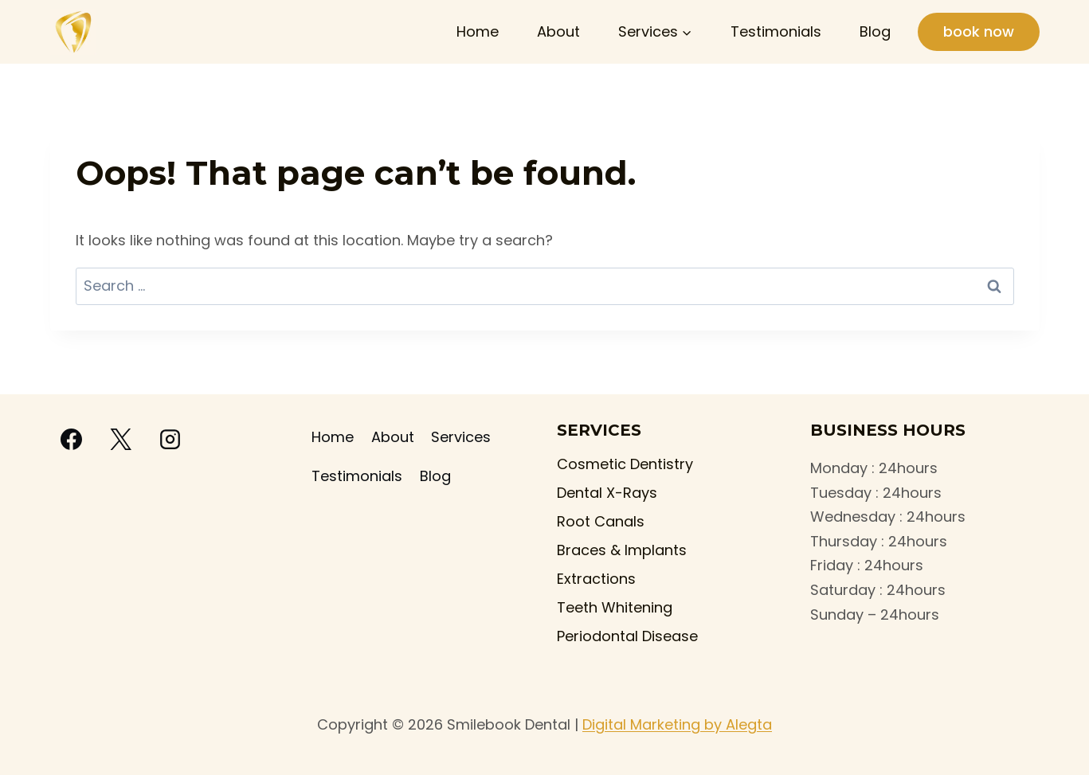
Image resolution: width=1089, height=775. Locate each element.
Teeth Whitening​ (614, 607)
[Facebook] (71, 439)
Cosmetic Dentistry (625, 464)
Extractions (596, 579)
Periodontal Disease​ (627, 636)
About (558, 31)
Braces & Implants (622, 550)
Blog (875, 31)
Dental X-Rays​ (607, 493)
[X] (121, 439)
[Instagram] (170, 439)
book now (978, 31)
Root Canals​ (600, 521)
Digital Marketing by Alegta (677, 724)
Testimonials (776, 31)
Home (477, 31)
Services (461, 437)
